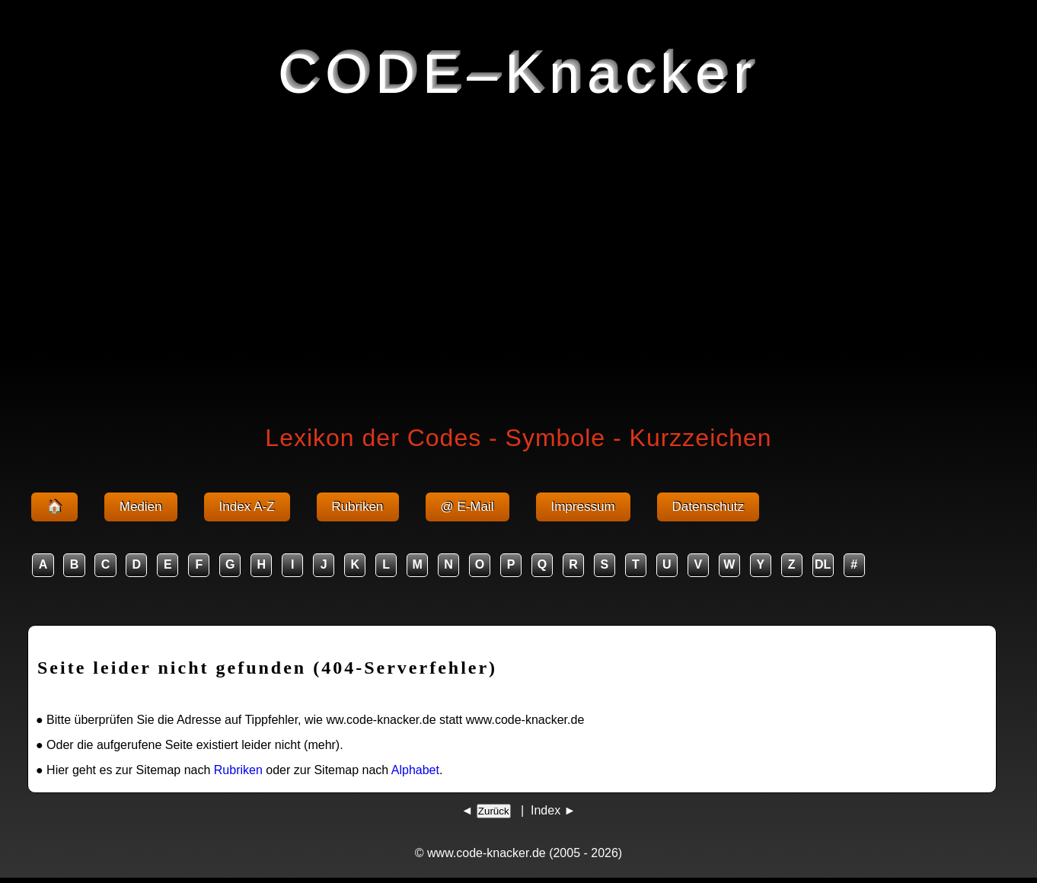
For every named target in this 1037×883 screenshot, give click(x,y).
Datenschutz (708, 506)
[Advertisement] (518, 257)
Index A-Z (247, 506)
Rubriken (358, 506)
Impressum (583, 506)
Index (545, 810)
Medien (141, 506)
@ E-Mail (467, 506)
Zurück (493, 811)
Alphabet (415, 769)
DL (823, 564)
